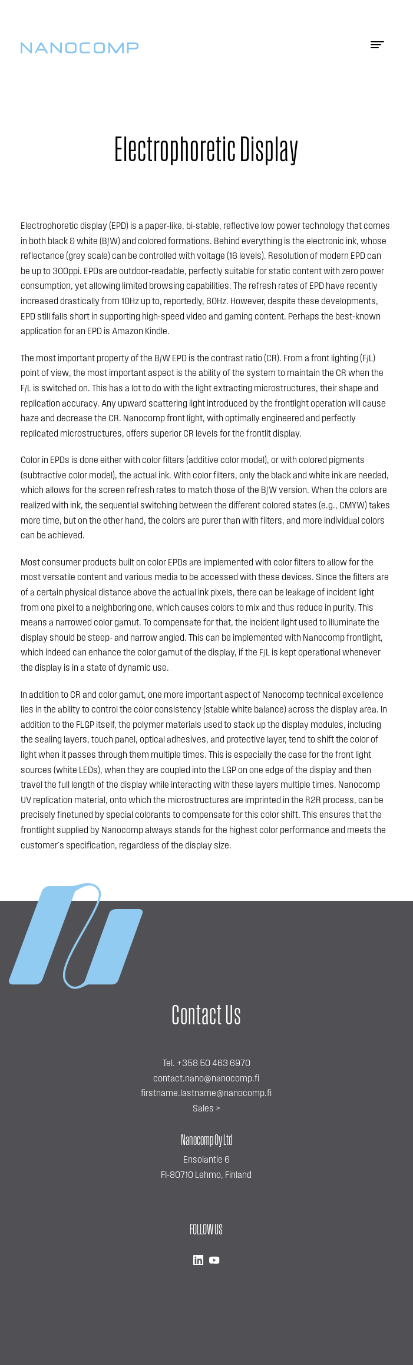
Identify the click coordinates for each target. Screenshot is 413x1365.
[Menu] (377, 48)
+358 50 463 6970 (213, 1063)
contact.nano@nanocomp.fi (206, 1079)
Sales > (206, 1109)
